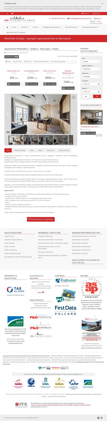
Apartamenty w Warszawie (80, 240)
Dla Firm (25, 27)
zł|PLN (96, 13)
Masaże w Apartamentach (12, 253)
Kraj (83, 58)
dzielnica (85, 73)
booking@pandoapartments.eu (80, 18)
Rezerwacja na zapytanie (41, 219)
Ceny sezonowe (64, 150)
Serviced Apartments (90, 27)
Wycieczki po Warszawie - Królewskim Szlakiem (53, 243)
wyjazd (84, 88)
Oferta (36, 27)
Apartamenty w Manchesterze (81, 246)
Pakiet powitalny (9, 243)
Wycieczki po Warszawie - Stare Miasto (50, 240)
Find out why (15, 335)
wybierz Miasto (87, 66)
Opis (8, 150)
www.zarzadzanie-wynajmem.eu (91, 348)
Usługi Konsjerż (9, 236)
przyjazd (85, 81)
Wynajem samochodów (45, 252)
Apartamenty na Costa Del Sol (81, 250)
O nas (15, 27)
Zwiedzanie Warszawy (45, 236)
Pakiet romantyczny (10, 250)
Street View (50, 150)
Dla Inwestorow (72, 27)
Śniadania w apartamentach (13, 240)
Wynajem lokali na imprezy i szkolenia (84, 236)
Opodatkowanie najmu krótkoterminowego (18, 257)
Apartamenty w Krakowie (80, 243)
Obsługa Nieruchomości (52, 27)
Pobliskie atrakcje (19, 150)
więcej (41, 292)
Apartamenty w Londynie (80, 253)
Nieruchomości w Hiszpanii (15, 32)
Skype (98, 18)
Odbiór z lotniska (9, 246)
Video (32, 150)
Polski (85, 14)
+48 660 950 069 (58, 18)
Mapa (40, 150)
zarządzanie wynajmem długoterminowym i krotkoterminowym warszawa (26, 356)
